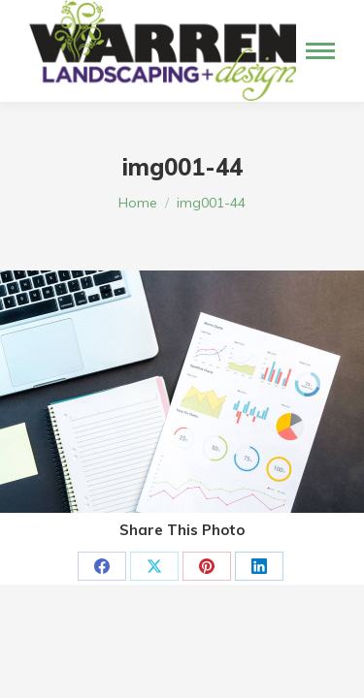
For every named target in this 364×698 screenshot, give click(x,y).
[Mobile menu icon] (320, 51)
